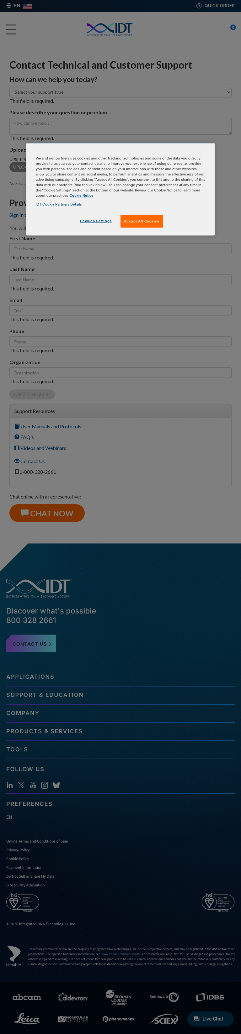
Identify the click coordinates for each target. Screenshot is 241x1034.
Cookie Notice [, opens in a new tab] (82, 195)
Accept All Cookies (141, 221)
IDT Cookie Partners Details (59, 204)
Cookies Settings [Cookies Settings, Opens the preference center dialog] (96, 220)
